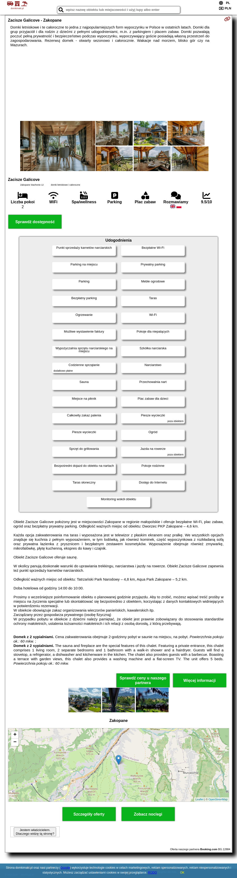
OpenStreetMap (218, 799)
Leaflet (199, 799)
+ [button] (14, 735)
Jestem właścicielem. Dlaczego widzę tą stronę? (35, 831)
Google (65, 867)
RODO (152, 872)
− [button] (14, 742)
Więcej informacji (199, 680)
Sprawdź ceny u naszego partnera (143, 680)
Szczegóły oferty (88, 814)
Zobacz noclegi (148, 814)
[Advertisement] (118, 84)
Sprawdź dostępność (35, 222)
